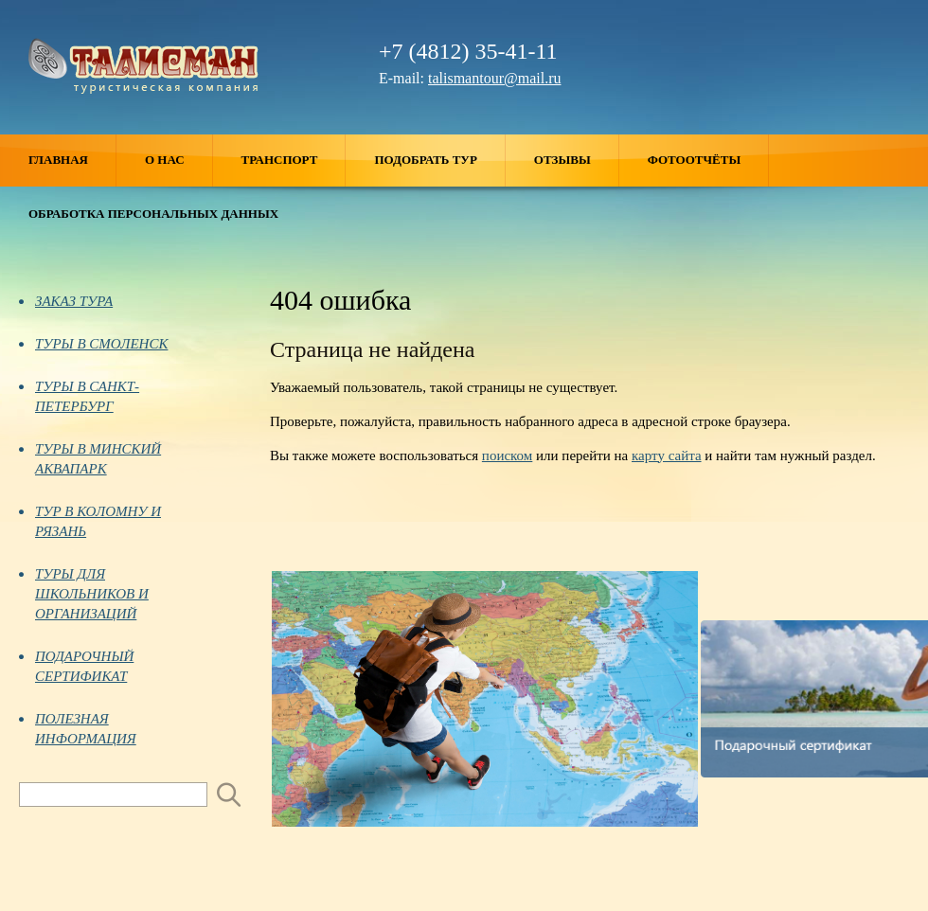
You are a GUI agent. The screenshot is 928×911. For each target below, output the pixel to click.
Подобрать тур (439, 160)
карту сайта (667, 455)
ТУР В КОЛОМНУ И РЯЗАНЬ (90, 521)
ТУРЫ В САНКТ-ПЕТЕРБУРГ (79, 396)
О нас (179, 160)
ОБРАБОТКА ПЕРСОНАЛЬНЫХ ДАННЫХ (153, 213)
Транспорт (294, 160)
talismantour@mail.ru (494, 78)
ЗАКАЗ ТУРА (66, 301)
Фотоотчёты (708, 160)
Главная (72, 160)
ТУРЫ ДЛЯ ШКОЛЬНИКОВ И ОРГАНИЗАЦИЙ (84, 593)
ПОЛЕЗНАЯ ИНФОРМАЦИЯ (77, 728)
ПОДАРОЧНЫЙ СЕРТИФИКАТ (76, 666)
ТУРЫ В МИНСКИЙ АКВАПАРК (90, 458)
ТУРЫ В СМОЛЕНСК (93, 343)
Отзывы (576, 160)
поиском (507, 455)
